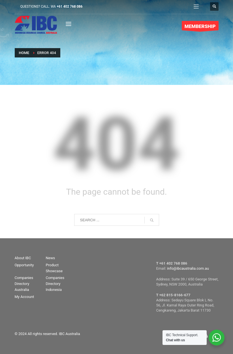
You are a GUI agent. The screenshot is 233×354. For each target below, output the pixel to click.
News (50, 258)
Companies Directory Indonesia (55, 284)
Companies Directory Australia (24, 284)
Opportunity (24, 265)
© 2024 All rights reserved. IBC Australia (47, 334)
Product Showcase (54, 268)
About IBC (23, 258)
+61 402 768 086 (69, 6)
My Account (24, 297)
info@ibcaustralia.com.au (188, 268)
